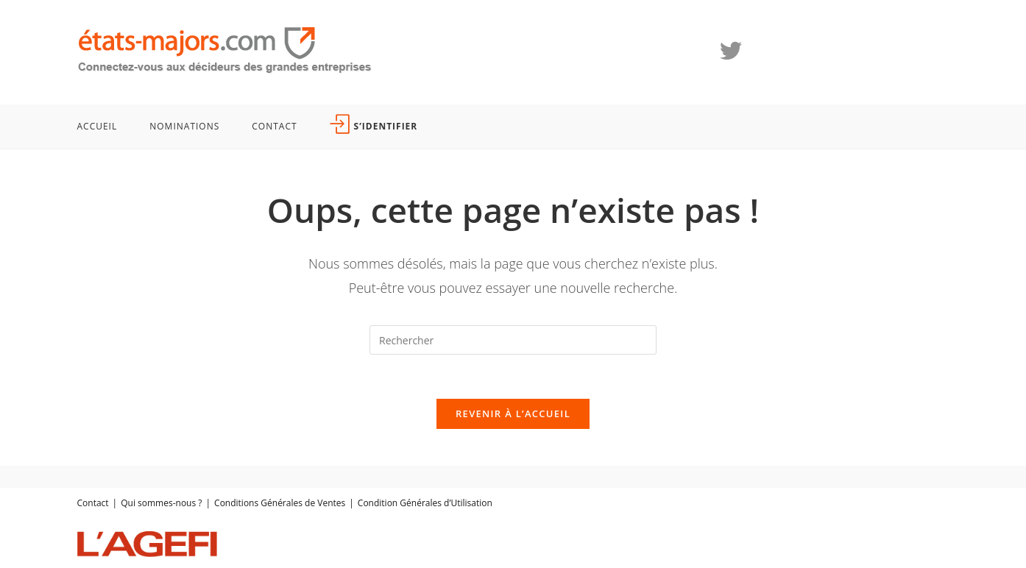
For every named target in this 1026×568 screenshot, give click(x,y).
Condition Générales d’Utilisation (425, 503)
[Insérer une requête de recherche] (513, 340)
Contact (93, 503)
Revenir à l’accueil (513, 413)
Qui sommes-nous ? (161, 503)
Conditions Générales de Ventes (279, 503)
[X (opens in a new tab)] (731, 51)
